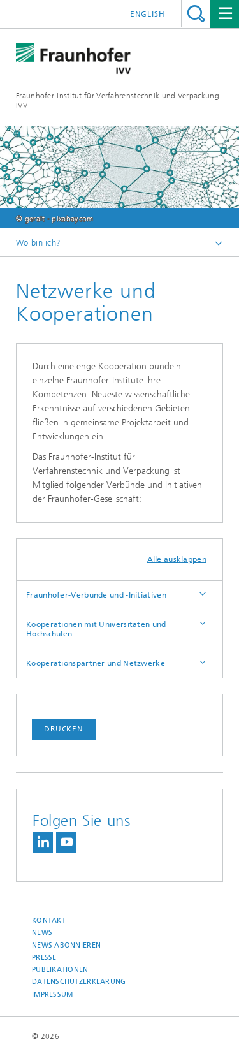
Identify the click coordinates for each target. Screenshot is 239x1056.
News (42, 932)
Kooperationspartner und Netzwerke (95, 663)
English (147, 14)
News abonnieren (66, 945)
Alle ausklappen (177, 559)
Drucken (63, 728)
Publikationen (60, 969)
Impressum (52, 994)
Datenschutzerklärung (79, 982)
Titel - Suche (196, 13)
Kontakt (49, 920)
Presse (44, 957)
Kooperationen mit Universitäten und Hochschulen (96, 629)
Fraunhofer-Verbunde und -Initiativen (96, 594)
